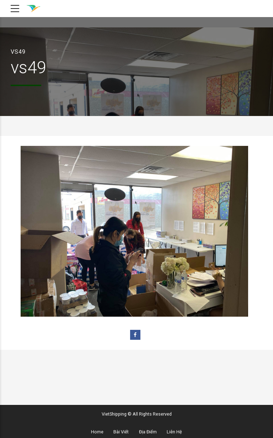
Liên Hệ (174, 431)
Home (97, 431)
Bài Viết (121, 431)
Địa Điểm (148, 431)
